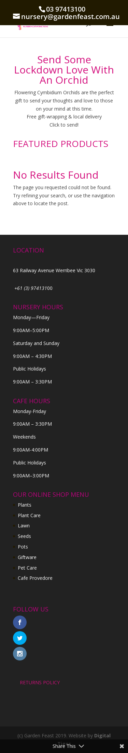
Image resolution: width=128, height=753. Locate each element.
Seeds (24, 536)
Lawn (24, 525)
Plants (24, 505)
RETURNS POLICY (40, 682)
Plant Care (29, 515)
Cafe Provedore (35, 578)
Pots (23, 546)
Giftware (27, 557)
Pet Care (27, 567)
